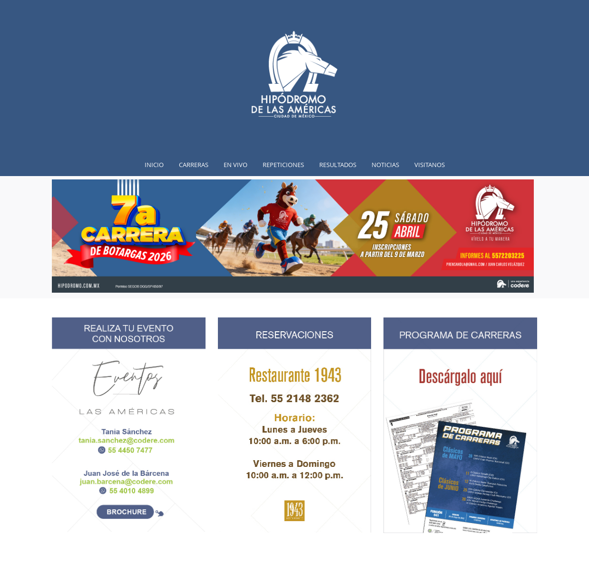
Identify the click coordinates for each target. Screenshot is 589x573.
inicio (154, 164)
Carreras (193, 164)
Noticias (385, 164)
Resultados (337, 164)
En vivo (235, 164)
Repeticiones (283, 164)
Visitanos (429, 164)
